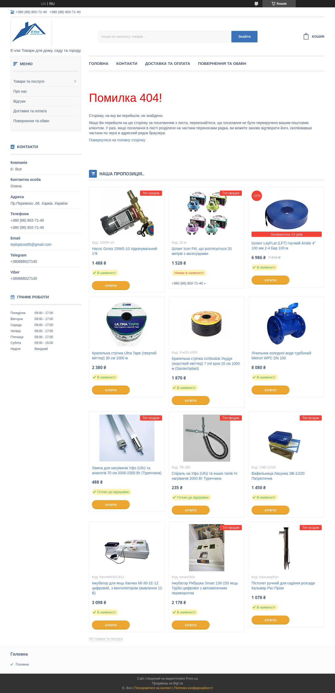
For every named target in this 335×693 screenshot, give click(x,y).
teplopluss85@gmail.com (31, 244)
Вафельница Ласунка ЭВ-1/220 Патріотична (278, 475)
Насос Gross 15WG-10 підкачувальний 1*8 (124, 251)
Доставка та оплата (30, 111)
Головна (98, 63)
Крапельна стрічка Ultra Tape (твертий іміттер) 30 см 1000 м (124, 355)
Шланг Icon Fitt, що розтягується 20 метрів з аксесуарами (202, 251)
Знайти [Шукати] (244, 36)
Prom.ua (192, 678)
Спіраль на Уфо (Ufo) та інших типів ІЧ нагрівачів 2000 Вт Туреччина (204, 475)
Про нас (20, 91)
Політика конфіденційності (193, 688)
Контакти (126, 63)
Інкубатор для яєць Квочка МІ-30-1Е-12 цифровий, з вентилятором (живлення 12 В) (127, 588)
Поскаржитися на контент (152, 688)
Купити (110, 285)
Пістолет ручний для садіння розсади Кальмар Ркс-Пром (283, 585)
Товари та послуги (28, 81)
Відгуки (19, 101)
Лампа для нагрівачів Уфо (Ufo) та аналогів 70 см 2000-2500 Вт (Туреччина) (126, 470)
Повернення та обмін (31, 121)
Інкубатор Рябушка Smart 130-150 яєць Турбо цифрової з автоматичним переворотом (205, 588)
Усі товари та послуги (106, 639)
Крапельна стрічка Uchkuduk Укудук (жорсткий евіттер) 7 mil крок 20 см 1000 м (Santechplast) (206, 363)
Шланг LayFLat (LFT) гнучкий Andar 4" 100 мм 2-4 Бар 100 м (284, 245)
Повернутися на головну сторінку (117, 140)
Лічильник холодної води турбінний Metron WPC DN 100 (281, 355)
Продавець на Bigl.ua (167, 683)
